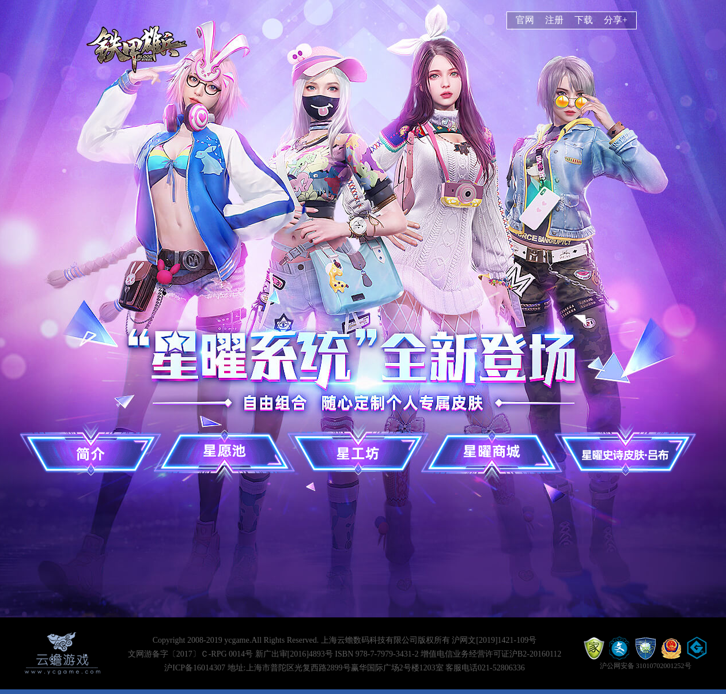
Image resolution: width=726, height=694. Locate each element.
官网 (525, 20)
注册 (554, 20)
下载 (583, 20)
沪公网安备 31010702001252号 (645, 666)
